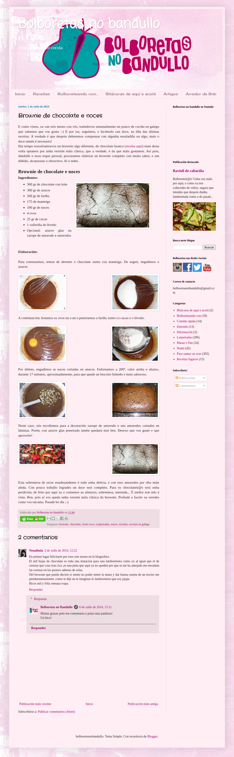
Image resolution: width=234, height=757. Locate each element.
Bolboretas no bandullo (89, 24)
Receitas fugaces (187, 359)
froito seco (88, 524)
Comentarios (185, 385)
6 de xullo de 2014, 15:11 (95, 607)
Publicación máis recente (35, 704)
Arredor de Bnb (201, 94)
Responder (36, 589)
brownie (63, 524)
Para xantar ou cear (189, 353)
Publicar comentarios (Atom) (56, 711)
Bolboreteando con (189, 315)
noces (114, 524)
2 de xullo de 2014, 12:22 (60, 550)
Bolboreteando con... (78, 94)
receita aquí (134, 146)
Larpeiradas (102, 524)
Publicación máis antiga (143, 704)
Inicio (20, 94)
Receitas (41, 94)
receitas (123, 524)
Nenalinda (36, 550)
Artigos (171, 94)
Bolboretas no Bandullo (56, 607)
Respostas (40, 599)
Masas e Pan (185, 343)
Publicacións (185, 378)
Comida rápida (186, 321)
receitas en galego (139, 524)
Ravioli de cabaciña (188, 171)
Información (185, 332)
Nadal (180, 348)
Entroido (182, 326)
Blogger (152, 736)
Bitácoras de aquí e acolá (131, 94)
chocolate (75, 524)
